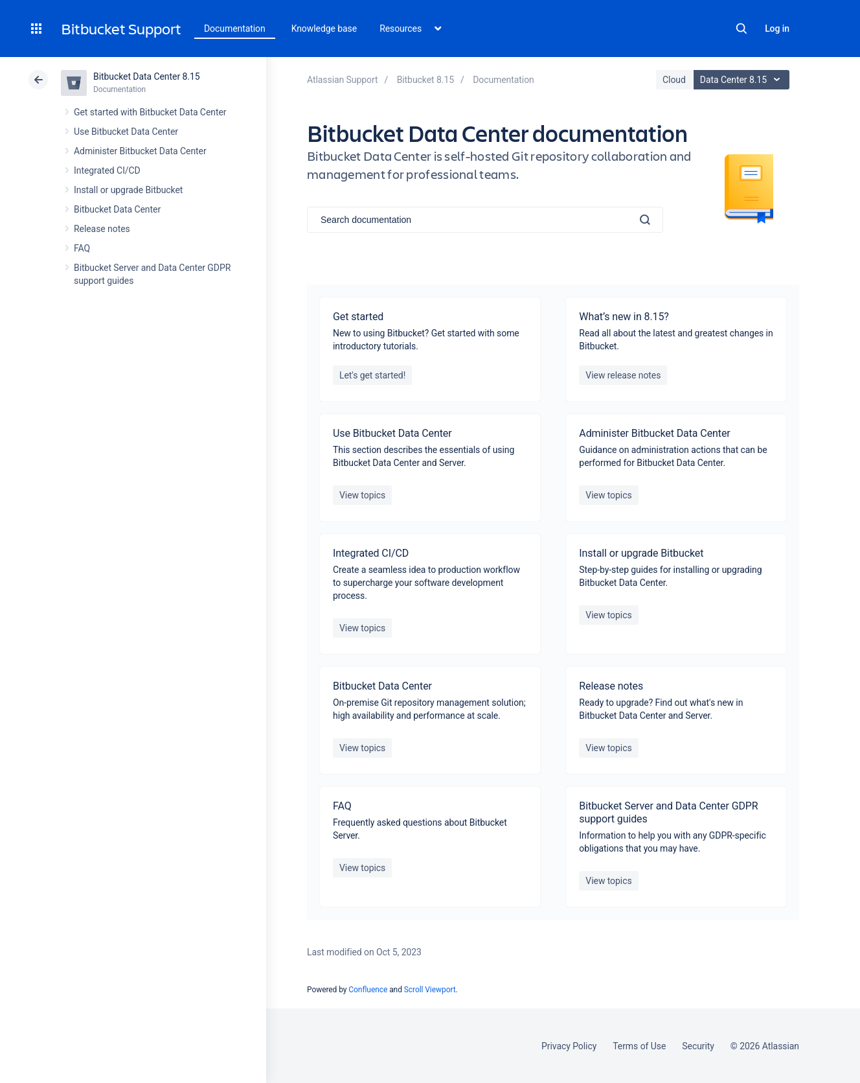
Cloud (674, 80)
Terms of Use (639, 1046)
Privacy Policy (568, 1046)
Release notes (102, 229)
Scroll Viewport (430, 989)
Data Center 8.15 (743, 79)
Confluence (367, 989)
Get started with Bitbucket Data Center (150, 112)
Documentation (235, 28)
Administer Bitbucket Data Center (140, 151)
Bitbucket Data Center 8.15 (146, 76)
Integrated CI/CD (107, 170)
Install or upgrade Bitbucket (128, 190)
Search (741, 28)
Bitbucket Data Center (117, 209)
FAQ (82, 248)
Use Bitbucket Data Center (126, 131)
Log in (777, 28)
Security (698, 1046)
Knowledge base (324, 28)
